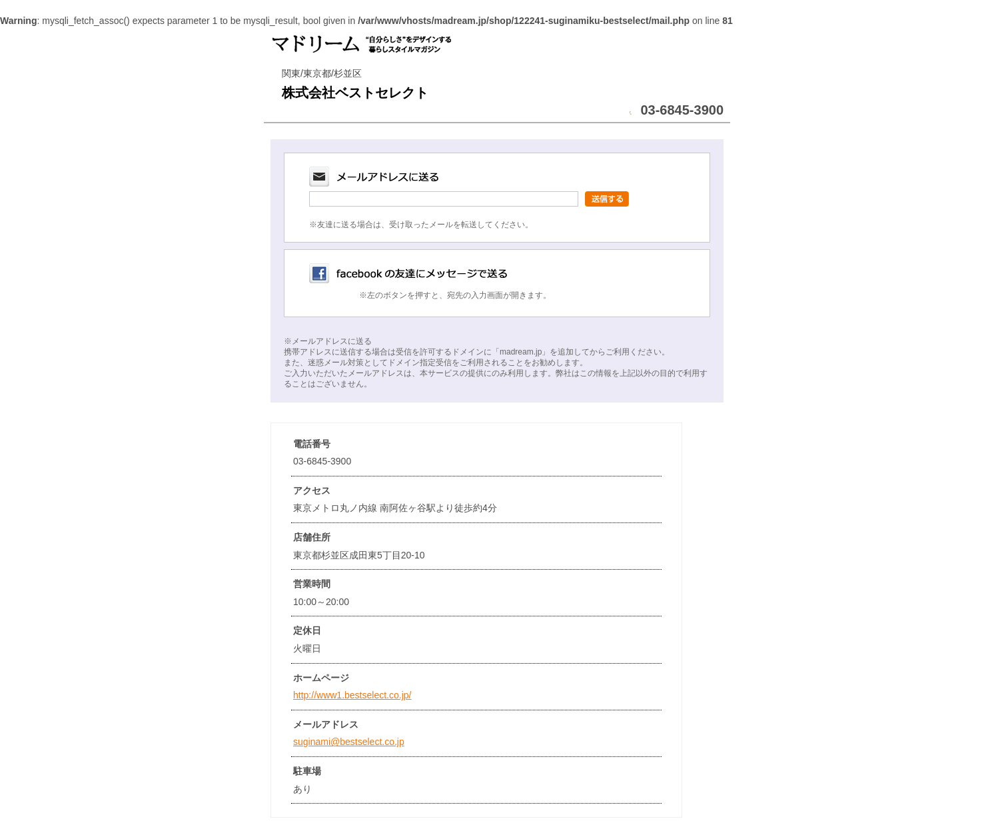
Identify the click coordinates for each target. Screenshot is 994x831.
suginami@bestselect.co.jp (348, 741)
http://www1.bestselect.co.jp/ (352, 695)
